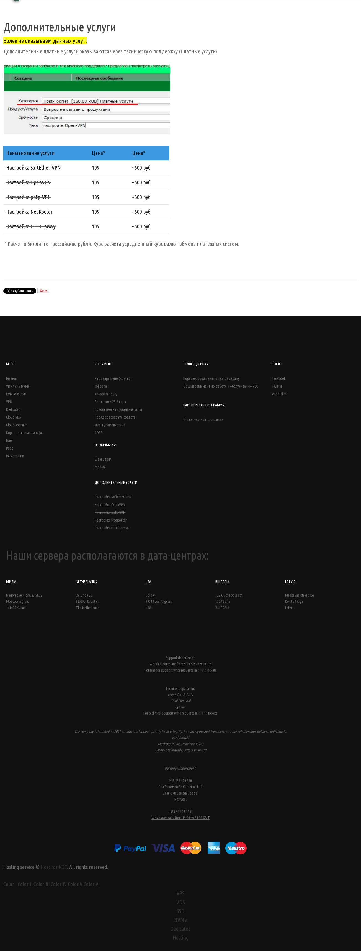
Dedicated (13, 409)
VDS (180, 902)
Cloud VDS (13, 417)
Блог (9, 440)
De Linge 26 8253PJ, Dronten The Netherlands (87, 601)
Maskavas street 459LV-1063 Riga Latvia (299, 601)
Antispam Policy (106, 394)
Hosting (181, 937)
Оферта (101, 386)
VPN (9, 402)
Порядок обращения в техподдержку (211, 378)
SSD (180, 911)
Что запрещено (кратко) (113, 378)
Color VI (92, 884)
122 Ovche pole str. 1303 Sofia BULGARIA (229, 601)
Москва (100, 467)
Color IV (59, 884)
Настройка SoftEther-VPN (113, 497)
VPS (180, 893)
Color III (41, 884)
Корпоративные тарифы (24, 433)
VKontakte (279, 394)
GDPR (99, 433)
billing (202, 670)
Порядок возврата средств (115, 417)
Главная (11, 378)
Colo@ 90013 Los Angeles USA (159, 601)
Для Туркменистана (110, 425)
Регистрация (15, 456)
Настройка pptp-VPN (110, 512)
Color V (75, 884)
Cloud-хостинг (16, 425)
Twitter (277, 386)
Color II (25, 884)
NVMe (180, 920)
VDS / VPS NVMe (18, 386)
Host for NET (54, 867)
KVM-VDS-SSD (16, 394)
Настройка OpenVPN (110, 504)
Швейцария (103, 459)
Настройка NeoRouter (111, 520)
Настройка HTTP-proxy (112, 528)
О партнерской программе (203, 419)
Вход (10, 448)
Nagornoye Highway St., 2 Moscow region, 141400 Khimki (24, 601)
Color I (10, 884)
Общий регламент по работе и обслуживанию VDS (221, 386)
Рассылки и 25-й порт (111, 402)
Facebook (279, 378)
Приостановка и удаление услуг (118, 409)
